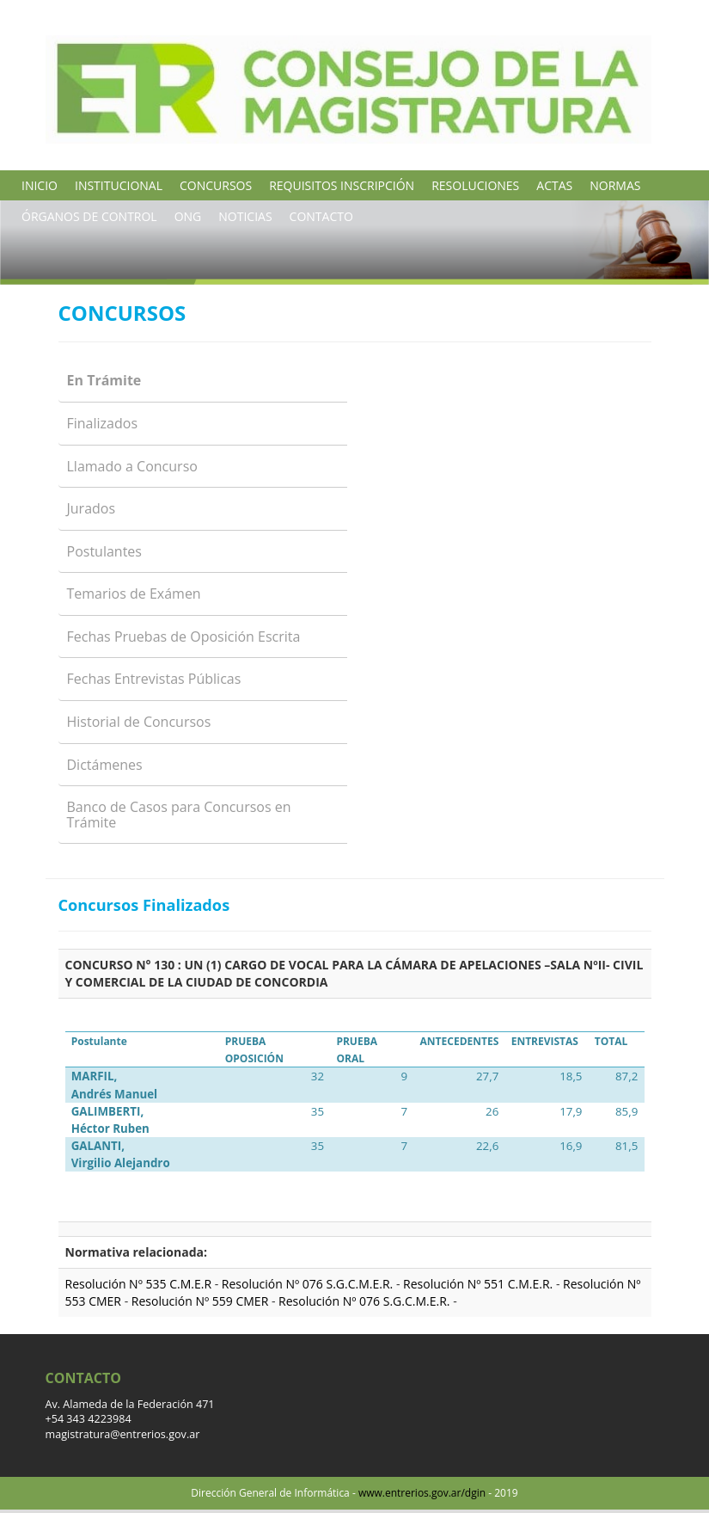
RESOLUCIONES (475, 185)
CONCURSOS (216, 185)
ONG (188, 216)
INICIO (39, 185)
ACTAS (554, 185)
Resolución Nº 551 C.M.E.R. (479, 1284)
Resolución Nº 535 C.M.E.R (138, 1284)
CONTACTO (321, 216)
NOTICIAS (245, 216)
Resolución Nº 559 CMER (201, 1301)
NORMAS (615, 185)
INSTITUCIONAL (118, 185)
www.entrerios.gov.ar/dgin (422, 1492)
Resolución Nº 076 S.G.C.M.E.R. (309, 1284)
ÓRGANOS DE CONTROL (89, 216)
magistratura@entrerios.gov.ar (123, 1434)
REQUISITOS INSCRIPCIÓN (341, 185)
